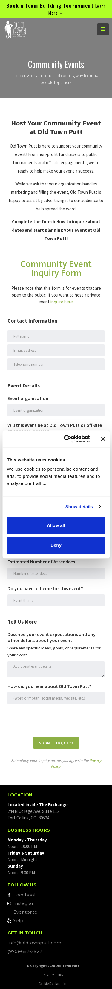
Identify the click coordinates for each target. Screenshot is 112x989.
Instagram (24, 903)
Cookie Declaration (53, 983)
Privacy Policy (53, 974)
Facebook (25, 894)
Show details (79, 506)
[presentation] (52, 720)
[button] (103, 29)
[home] (44, 29)
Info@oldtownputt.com (34, 942)
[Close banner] (103, 439)
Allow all (56, 525)
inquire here (61, 302)
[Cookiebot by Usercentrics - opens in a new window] (67, 439)
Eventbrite (25, 912)
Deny (56, 545)
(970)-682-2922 (24, 951)
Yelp (18, 920)
